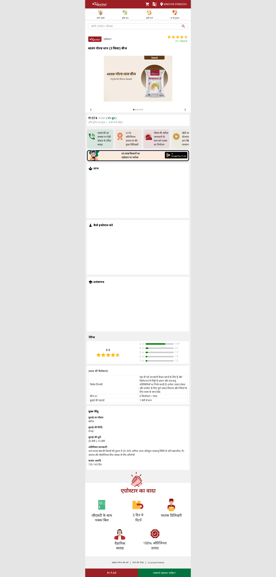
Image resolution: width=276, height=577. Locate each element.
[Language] (154, 4)
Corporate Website (156, 562)
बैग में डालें (111, 573)
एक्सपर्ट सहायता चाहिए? (164, 573)
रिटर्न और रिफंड (138, 562)
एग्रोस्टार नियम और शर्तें (120, 562)
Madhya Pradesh (172, 4)
